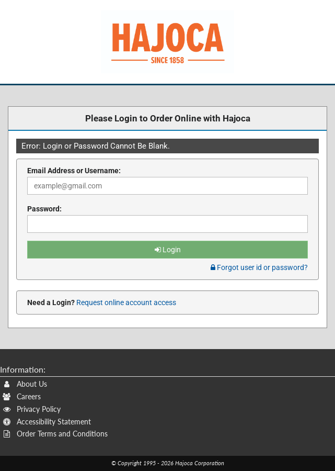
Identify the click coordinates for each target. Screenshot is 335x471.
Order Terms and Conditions (55, 433)
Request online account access (125, 302)
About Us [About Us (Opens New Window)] (25, 383)
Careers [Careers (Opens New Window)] (22, 396)
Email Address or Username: (74, 170)
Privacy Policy (32, 409)
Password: (44, 209)
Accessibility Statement (47, 421)
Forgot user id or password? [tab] (259, 267)
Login (168, 249)
